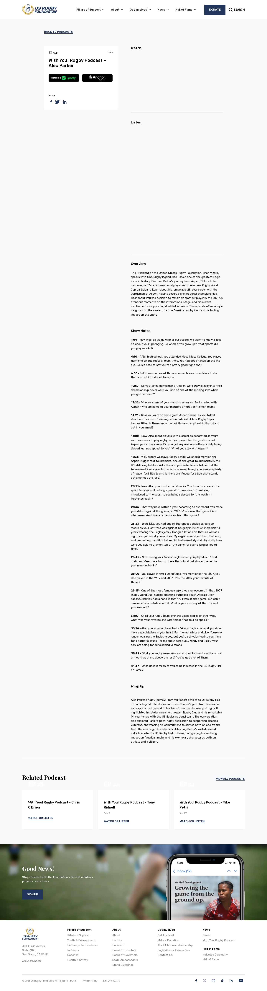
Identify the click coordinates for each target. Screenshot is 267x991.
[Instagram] (213, 981)
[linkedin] (64, 102)
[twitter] (57, 102)
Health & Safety (77, 960)
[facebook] (51, 102)
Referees (73, 950)
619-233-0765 (31, 961)
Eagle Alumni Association (174, 950)
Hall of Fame (211, 959)
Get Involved (166, 935)
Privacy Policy (90, 980)
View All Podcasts (230, 778)
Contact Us (165, 955)
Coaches (72, 955)
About (116, 935)
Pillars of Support (78, 935)
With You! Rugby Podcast (219, 940)
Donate (215, 9)
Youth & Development (81, 940)
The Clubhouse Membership (175, 945)
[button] (90, 10)
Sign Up (32, 894)
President (118, 945)
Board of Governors (125, 955)
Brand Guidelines (123, 964)
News (206, 935)
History (117, 940)
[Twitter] (204, 981)
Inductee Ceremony (215, 954)
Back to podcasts (58, 31)
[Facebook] (196, 981)
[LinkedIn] (231, 981)
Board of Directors (124, 950)
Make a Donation (168, 940)
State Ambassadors (125, 960)
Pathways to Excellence (82, 945)
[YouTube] (241, 981)
